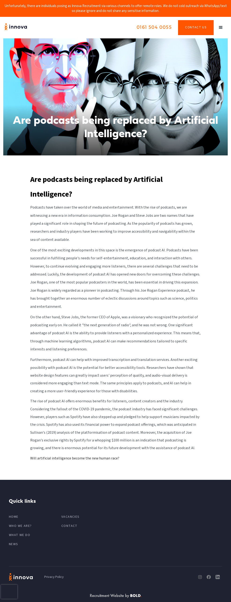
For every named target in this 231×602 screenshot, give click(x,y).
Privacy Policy (54, 577)
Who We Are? (20, 526)
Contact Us (196, 27)
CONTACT (69, 526)
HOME (14, 516)
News (13, 544)
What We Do (19, 535)
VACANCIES (70, 516)
